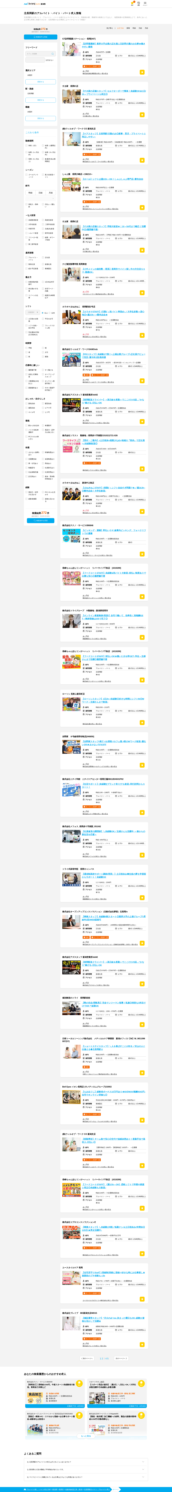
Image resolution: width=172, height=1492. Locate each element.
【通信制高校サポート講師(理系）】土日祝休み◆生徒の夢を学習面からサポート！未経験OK (114, 875)
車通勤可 (48, 425)
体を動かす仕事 (33, 290)
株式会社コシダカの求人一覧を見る (94, 337)
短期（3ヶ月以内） (50, 153)
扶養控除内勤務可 (33, 283)
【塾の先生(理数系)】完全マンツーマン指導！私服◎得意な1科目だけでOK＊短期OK (114, 1004)
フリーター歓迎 (33, 239)
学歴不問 (31, 229)
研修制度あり (50, 452)
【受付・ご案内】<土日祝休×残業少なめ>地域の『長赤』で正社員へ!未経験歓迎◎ (113, 442)
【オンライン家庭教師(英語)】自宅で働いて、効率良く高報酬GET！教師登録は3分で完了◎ (112, 617)
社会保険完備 (33, 472)
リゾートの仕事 (33, 296)
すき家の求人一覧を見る (91, 116)
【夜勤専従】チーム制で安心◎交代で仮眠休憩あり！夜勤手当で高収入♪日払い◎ (113, 1140)
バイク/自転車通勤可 (33, 431)
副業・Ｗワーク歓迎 (50, 239)
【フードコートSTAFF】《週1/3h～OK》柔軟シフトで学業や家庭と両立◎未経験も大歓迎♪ (113, 1186)
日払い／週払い (50, 205)
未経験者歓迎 (33, 220)
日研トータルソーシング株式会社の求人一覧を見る (100, 1074)
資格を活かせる (50, 500)
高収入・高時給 (33, 205)
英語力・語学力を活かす (33, 493)
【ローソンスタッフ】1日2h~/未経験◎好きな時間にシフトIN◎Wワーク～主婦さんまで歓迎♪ (113, 700)
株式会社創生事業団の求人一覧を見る (95, 73)
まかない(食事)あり (33, 453)
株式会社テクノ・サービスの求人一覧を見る (97, 555)
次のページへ (121, 1358)
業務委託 (48, 269)
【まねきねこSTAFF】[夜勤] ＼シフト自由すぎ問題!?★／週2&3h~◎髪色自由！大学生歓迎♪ (113, 489)
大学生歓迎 (32, 224)
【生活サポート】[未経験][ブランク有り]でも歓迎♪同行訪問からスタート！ (113, 785)
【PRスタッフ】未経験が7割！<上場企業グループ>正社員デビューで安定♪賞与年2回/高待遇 (113, 356)
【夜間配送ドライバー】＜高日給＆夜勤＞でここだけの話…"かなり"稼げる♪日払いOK (113, 401)
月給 (51, 193)
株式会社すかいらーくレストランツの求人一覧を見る (100, 209)
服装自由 (31, 408)
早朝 (30, 348)
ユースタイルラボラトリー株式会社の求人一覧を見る (100, 1300)
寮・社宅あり (33, 463)
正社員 (47, 257)
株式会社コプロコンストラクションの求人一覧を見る (100, 1255)
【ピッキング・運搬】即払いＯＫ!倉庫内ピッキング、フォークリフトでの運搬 (114, 532)
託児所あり (32, 476)
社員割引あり (50, 468)
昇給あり (48, 463)
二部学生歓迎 (50, 224)
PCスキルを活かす (50, 493)
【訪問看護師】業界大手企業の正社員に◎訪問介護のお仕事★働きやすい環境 (113, 45)
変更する (40, 82)
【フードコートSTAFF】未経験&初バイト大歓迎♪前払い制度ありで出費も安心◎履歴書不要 (114, 574)
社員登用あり (50, 472)
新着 (128, 28)
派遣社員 (48, 264)
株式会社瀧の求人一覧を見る (92, 724)
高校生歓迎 (49, 220)
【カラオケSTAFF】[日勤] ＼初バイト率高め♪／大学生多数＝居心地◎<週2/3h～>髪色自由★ (113, 313)
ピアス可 (48, 408)
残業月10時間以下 (50, 296)
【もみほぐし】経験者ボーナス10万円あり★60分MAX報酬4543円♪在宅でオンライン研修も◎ (113, 1093)
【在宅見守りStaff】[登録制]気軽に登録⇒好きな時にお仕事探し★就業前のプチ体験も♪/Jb (113, 1274)
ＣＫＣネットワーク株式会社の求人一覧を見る (98, 294)
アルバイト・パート (33, 259)
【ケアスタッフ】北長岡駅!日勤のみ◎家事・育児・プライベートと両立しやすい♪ (114, 135)
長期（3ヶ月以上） (33, 160)
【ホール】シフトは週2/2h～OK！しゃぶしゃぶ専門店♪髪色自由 (112, 179)
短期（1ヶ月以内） (33, 153)
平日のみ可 (49, 319)
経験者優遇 (32, 499)
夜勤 (46, 357)
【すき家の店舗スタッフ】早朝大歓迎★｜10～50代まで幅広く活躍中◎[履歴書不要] (114, 228)
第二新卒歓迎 (33, 244)
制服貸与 (31, 468)
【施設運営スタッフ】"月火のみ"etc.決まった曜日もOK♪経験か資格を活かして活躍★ (113, 1319)
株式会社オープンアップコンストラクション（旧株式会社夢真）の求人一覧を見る (110, 944)
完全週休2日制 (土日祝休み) (33, 333)
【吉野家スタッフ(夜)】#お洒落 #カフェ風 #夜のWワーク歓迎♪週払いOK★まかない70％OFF (114, 743)
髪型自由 (48, 403)
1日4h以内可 (49, 282)
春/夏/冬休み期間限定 (50, 160)
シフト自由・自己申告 (33, 327)
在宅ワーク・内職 (50, 290)
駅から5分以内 (33, 425)
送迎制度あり (50, 459)
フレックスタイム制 (50, 327)
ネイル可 (31, 412)
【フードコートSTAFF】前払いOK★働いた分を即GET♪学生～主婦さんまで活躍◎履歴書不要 (114, 658)
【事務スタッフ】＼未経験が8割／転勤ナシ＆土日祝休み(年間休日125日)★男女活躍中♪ (113, 1228)
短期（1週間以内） (50, 147)
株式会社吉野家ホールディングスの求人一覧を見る (100, 766)
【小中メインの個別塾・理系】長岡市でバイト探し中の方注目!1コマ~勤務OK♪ (113, 270)
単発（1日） (32, 145)
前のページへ (87, 1358)
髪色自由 (31, 403)
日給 (41, 193)
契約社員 (31, 264)
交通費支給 (32, 459)
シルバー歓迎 (33, 233)
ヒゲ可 (47, 412)
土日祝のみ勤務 (33, 320)
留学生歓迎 (49, 233)
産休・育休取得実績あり (50, 478)
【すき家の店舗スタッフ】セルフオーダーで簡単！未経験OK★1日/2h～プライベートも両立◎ (114, 92)
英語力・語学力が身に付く (50, 431)
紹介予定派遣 (33, 269)
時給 (31, 193)
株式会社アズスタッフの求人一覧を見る (96, 423)
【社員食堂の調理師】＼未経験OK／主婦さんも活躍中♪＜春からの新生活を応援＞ (113, 833)
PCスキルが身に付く (33, 438)
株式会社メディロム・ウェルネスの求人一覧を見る (100, 1121)
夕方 (46, 352)
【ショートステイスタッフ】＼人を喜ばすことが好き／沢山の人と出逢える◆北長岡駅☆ (113, 1048)
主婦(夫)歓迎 (49, 229)
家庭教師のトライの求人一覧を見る (94, 639)
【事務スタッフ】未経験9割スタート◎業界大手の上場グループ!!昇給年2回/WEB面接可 (114, 918)
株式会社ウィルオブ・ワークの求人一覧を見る (98, 161)
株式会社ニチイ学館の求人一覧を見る (95, 814)
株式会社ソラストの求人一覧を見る (94, 470)
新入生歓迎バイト (50, 176)
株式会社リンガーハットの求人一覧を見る (97, 598)
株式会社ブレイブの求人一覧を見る (94, 1346)
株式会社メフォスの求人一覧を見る (94, 856)
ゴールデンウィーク (33, 176)
